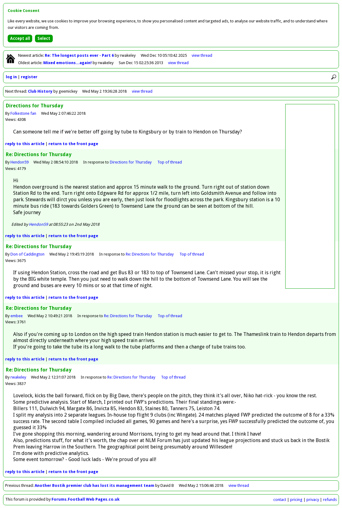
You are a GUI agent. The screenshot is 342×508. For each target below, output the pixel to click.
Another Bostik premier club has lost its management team (94, 485)
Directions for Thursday (131, 162)
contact (279, 499)
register (29, 77)
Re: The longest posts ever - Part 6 (80, 55)
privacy (312, 499)
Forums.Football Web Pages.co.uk (86, 499)
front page (73, 143)
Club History (40, 91)
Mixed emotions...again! (68, 62)
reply (24, 143)
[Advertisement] (310, 196)
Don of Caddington (27, 254)
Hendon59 (19, 162)
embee (16, 316)
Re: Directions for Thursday (150, 254)
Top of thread (169, 162)
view (202, 55)
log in (11, 77)
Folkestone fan (23, 113)
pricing (296, 499)
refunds (330, 499)
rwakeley (18, 377)
